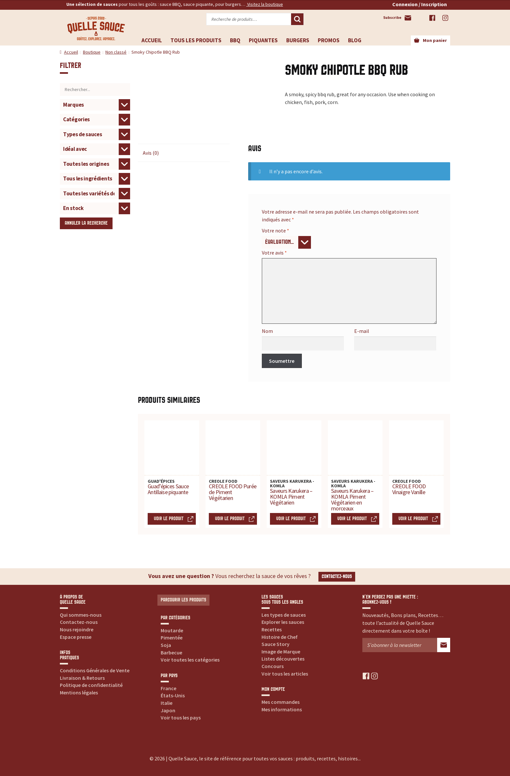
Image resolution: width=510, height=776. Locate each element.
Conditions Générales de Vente (94, 670)
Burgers (297, 40)
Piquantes (263, 40)
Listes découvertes (283, 658)
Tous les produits (195, 40)
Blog (354, 40)
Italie (166, 703)
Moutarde (172, 630)
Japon (168, 710)
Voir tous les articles (285, 673)
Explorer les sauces (283, 622)
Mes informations (282, 709)
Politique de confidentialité (91, 685)
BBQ (235, 40)
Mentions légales (79, 692)
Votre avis (274, 252)
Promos (329, 40)
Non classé (116, 52)
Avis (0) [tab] (151, 153)
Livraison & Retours (82, 678)
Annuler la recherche (86, 223)
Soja (166, 645)
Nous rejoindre (76, 629)
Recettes (272, 629)
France (168, 688)
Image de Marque (281, 651)
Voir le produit (168, 518)
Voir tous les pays (181, 717)
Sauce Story (275, 644)
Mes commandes (281, 702)
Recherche (297, 19)
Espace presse (75, 637)
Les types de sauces (284, 615)
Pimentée (171, 637)
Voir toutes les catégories (190, 659)
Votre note (275, 230)
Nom (267, 331)
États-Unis (173, 695)
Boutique (92, 52)
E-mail (361, 331)
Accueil (151, 40)
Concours (273, 666)
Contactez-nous (337, 576)
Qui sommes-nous (80, 615)
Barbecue (171, 652)
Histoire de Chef (280, 637)
